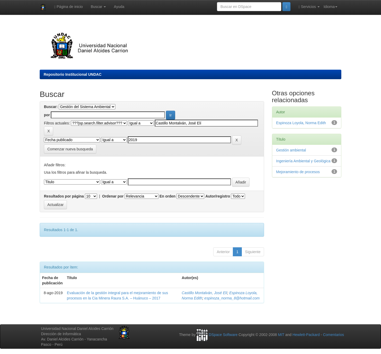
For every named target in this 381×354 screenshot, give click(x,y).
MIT (281, 335)
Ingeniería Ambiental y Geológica (303, 161)
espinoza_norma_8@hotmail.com (232, 298)
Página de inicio (68, 7)
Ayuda (119, 7)
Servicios (309, 7)
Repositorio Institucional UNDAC (73, 74)
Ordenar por (113, 196)
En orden (168, 196)
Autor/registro (217, 196)
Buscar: (51, 107)
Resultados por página (64, 196)
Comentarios (333, 335)
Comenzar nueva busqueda (70, 149)
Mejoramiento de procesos (298, 172)
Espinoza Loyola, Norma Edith (301, 123)
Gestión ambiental (291, 150)
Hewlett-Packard (306, 335)
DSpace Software (223, 335)
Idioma (330, 7)
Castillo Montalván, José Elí (204, 293)
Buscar (98, 7)
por (47, 115)
